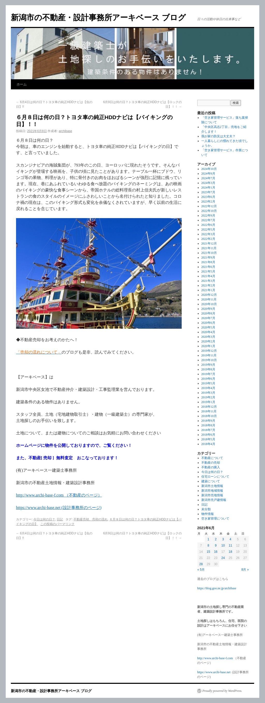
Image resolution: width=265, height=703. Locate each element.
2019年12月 (209, 351)
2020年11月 (209, 299)
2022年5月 (208, 229)
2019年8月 (208, 369)
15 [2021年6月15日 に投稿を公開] (208, 552)
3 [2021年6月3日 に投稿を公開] (223, 539)
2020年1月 (208, 346)
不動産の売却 (210, 462)
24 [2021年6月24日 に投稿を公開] (223, 558)
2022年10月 (209, 211)
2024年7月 (208, 178)
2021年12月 (209, 243)
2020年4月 (208, 332)
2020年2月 (208, 341)
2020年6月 (208, 323)
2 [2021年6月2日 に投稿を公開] (216, 539)
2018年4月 (208, 444)
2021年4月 (208, 276)
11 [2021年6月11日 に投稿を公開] (230, 545)
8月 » (245, 569)
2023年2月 (208, 201)
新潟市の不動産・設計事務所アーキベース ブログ (98, 17)
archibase (65, 131)
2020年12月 (209, 295)
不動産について (212, 458)
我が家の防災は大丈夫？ (218, 136)
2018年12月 (209, 406)
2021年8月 (208, 262)
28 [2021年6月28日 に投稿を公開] (201, 564)
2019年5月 (208, 383)
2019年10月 (209, 360)
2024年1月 (208, 187)
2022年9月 (208, 215)
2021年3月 (208, 281)
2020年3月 (208, 337)
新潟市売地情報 (212, 495)
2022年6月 (208, 225)
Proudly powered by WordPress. (222, 691)
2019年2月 (208, 397)
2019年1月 (208, 402)
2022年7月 (208, 220)
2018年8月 (208, 425)
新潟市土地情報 (212, 486)
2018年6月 (208, 434)
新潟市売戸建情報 (213, 500)
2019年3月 (208, 392)
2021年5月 (208, 271)
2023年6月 (208, 197)
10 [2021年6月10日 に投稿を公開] (223, 545)
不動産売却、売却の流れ (90, 519)
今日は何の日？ (44, 519)
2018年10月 (209, 416)
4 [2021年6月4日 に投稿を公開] (230, 539)
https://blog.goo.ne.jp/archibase (216, 588)
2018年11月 (209, 411)
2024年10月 (209, 169)
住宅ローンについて (215, 476)
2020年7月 (208, 318)
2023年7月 (208, 192)
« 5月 (201, 569)
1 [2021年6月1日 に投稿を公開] (208, 539)
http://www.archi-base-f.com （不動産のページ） (59, 495)
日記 (60, 519)
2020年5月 (208, 327)
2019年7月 (208, 374)
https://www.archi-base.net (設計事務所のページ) (58, 507)
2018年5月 (208, 439)
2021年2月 (208, 285)
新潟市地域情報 (212, 490)
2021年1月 (208, 290)
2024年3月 (208, 183)
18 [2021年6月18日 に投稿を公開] (230, 552)
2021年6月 (208, 267)
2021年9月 (208, 257)
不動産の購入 (210, 467)
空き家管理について (215, 518)
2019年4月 (208, 388)
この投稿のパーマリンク (57, 524)
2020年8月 (208, 313)
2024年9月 (208, 173)
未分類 (206, 509)
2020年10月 (209, 304)
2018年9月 (208, 420)
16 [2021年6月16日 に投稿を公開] (215, 552)
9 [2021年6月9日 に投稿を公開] (216, 545)
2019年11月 (209, 355)
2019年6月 (208, 379)
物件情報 (207, 514)
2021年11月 (209, 248)
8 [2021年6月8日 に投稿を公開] (208, 545)
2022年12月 (209, 206)
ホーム (22, 84)
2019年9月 (208, 365)
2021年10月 (209, 253)
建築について (210, 481)
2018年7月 (208, 430)
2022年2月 (208, 239)
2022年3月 (208, 234)
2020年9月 (208, 309)
